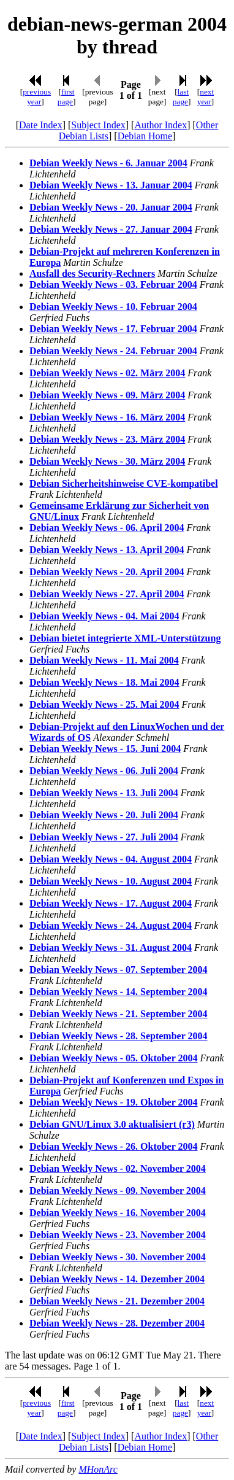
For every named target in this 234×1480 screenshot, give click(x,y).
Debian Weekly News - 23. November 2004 (117, 1235)
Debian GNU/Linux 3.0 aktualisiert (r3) (112, 1124)
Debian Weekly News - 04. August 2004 (110, 859)
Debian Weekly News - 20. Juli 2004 (103, 815)
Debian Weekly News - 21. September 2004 (118, 1014)
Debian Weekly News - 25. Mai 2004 (104, 704)
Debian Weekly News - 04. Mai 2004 (104, 616)
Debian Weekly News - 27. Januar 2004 (110, 229)
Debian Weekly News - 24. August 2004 (110, 925)
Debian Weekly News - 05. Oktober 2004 (113, 1058)
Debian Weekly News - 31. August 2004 (110, 947)
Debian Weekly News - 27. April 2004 (106, 594)
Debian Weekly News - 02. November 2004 (117, 1168)
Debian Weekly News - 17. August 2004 (110, 903)
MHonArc (97, 1469)
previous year (37, 96)
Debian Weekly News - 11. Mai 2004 (104, 660)
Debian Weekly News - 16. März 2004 (107, 417)
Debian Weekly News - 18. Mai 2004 (104, 682)
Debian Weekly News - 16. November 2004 (117, 1212)
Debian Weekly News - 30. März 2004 (107, 461)
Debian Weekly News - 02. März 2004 (107, 373)
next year (205, 96)
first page (66, 96)
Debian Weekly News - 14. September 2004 (118, 991)
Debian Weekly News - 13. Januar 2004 (110, 185)
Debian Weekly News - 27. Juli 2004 (103, 837)
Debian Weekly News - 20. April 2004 (106, 572)
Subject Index (98, 125)
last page (181, 96)
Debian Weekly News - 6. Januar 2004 (108, 163)
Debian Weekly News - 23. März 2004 (107, 439)
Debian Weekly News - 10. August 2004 (110, 881)
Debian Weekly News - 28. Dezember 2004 (117, 1323)
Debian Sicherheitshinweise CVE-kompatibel (123, 483)
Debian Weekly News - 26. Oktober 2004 (113, 1146)
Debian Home (145, 136)
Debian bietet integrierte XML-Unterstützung (125, 638)
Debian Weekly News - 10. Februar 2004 (113, 306)
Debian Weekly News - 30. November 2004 (117, 1257)
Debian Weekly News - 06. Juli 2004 (103, 770)
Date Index (40, 125)
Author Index (160, 125)
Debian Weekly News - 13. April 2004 (106, 549)
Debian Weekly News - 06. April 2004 (106, 527)
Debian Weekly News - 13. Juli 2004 (103, 793)
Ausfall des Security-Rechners (92, 273)
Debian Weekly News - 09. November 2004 (117, 1190)
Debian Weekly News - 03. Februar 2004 (113, 284)
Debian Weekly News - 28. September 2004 (118, 1036)
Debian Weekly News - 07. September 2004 (118, 969)
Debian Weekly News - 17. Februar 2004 (113, 329)
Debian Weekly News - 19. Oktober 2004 (113, 1102)
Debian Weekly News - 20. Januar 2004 (110, 207)
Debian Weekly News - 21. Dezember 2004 (117, 1301)
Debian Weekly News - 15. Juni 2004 (105, 748)
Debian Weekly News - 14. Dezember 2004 (117, 1279)
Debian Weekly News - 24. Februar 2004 (113, 351)
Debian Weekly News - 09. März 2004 (107, 395)
